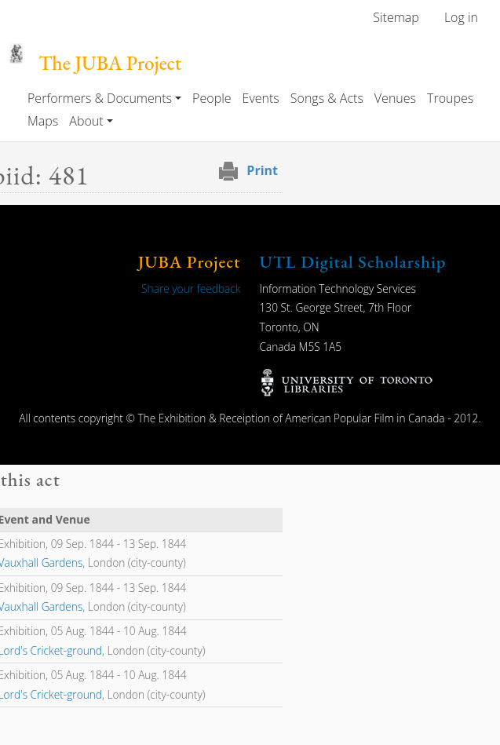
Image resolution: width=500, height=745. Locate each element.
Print (262, 170)
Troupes (450, 98)
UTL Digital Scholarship (353, 261)
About (86, 121)
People (211, 98)
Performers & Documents (99, 98)
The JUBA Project (109, 63)
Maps (42, 121)
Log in (461, 17)
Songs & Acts (326, 98)
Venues (395, 98)
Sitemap (396, 17)
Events (261, 98)
